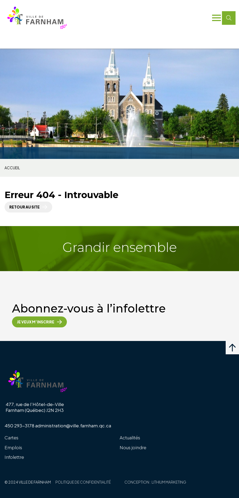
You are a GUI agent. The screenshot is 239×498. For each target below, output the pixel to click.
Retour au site (24, 207)
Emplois (13, 447)
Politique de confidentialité (83, 482)
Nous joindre (133, 447)
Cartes (11, 437)
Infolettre (14, 457)
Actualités (130, 437)
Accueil (12, 168)
